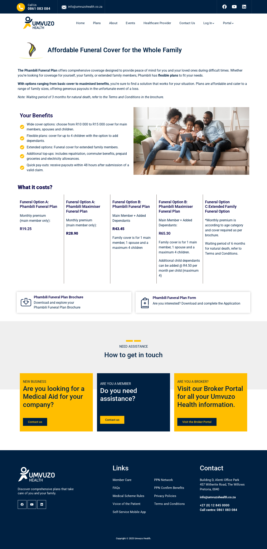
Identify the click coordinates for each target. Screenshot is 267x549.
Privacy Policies (165, 496)
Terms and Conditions (169, 504)
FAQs (116, 488)
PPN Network (163, 480)
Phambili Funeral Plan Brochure (58, 297)
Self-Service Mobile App (129, 512)
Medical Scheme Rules (128, 496)
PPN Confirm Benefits (169, 488)
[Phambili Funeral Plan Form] (145, 303)
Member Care (122, 480)
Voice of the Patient (126, 504)
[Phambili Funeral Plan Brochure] (26, 302)
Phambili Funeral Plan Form (174, 298)
